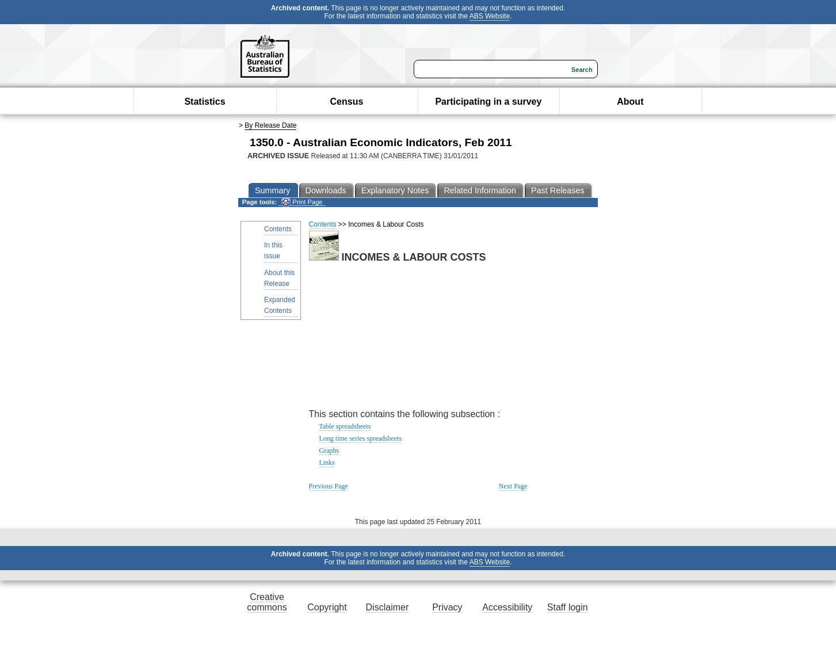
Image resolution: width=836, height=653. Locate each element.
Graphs (329, 450)
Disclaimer (387, 607)
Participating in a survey (488, 101)
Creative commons (267, 602)
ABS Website (489, 16)
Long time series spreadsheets (360, 438)
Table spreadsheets (345, 426)
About (630, 101)
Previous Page (328, 486)
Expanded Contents (279, 305)
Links (327, 463)
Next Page (513, 486)
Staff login (567, 607)
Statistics (204, 101)
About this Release (279, 278)
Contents (278, 229)
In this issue (273, 250)
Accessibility (507, 607)
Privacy (447, 607)
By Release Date (270, 125)
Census (347, 101)
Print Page (301, 202)
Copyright (326, 607)
